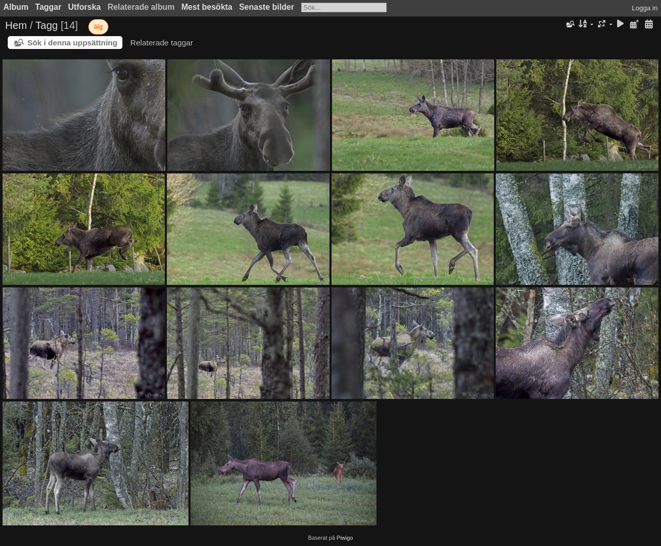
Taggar (48, 7)
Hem (16, 25)
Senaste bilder (266, 7)
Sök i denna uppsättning (72, 42)
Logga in (645, 8)
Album (16, 7)
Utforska (84, 7)
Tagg (47, 25)
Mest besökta (206, 7)
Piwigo (345, 538)
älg (98, 26)
